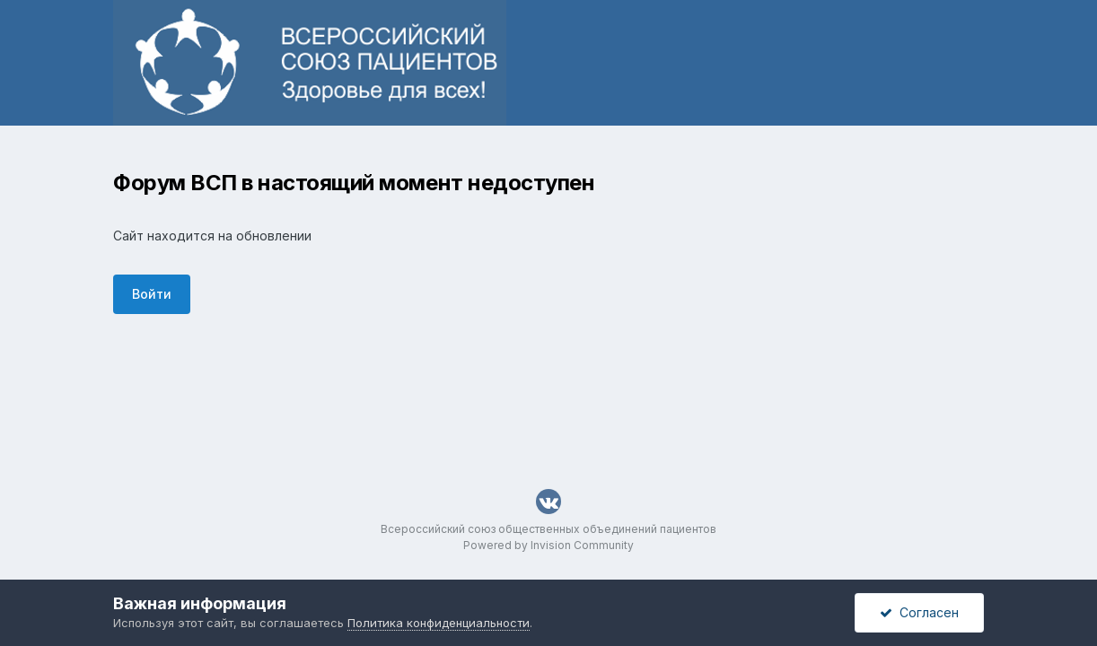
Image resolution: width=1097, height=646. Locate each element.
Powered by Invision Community (548, 545)
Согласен (919, 612)
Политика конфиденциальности (438, 622)
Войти (151, 293)
